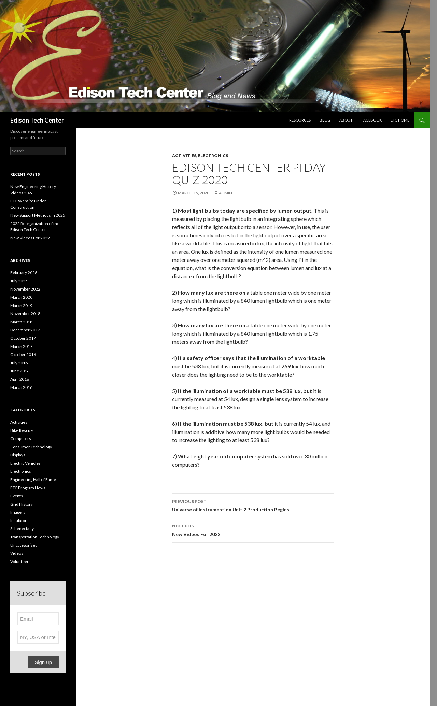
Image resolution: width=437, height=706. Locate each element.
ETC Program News (27, 487)
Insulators (19, 520)
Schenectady (22, 528)
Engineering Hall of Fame (33, 479)
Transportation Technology (34, 536)
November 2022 (25, 289)
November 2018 (25, 313)
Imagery (17, 512)
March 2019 (21, 305)
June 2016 (19, 370)
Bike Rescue (21, 430)
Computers (20, 438)
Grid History (21, 504)
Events (16, 495)
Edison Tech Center (37, 120)
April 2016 (19, 379)
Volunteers (20, 561)
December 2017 (25, 330)
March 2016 (21, 387)
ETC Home (400, 120)
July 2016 (19, 362)
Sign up (43, 662)
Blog (325, 120)
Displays (17, 454)
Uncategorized (24, 545)
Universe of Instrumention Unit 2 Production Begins (253, 504)
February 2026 (23, 272)
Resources (300, 120)
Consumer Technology (31, 446)
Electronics (213, 155)
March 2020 (21, 297)
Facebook (372, 120)
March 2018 (21, 321)
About (346, 120)
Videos (16, 553)
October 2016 (23, 354)
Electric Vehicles (25, 463)
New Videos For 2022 (253, 529)
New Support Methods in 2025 (37, 215)
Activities (184, 155)
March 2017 (21, 346)
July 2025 (19, 280)
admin (225, 192)
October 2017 (23, 338)
